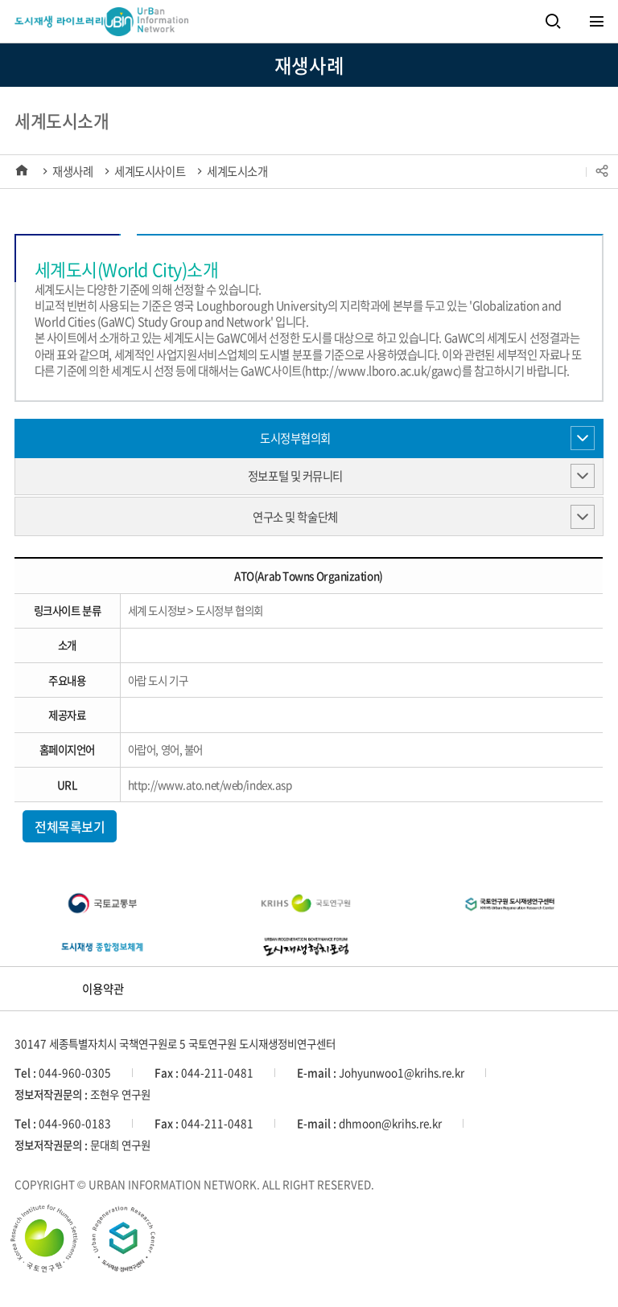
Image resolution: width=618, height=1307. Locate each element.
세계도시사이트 (149, 171)
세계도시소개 (237, 171)
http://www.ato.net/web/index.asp (210, 784)
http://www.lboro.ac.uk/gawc (381, 370)
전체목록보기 (70, 826)
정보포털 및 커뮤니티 (295, 476)
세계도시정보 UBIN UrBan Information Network (78, 24)
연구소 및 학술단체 (295, 517)
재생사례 (72, 171)
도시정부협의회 (295, 438)
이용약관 (103, 989)
